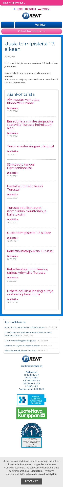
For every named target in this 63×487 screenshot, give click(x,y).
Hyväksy (31, 481)
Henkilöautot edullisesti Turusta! (25, 187)
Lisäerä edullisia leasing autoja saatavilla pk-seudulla (30, 292)
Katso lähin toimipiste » (31, 31)
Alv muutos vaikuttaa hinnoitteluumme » (25, 327)
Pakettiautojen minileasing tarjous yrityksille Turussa (27, 270)
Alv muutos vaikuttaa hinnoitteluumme (23, 101)
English (30, 9)
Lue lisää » (12, 107)
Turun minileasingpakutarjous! (30, 146)
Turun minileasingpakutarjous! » (20, 340)
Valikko (38, 24)
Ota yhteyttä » (14, 3)
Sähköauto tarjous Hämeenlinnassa (21, 166)
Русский (43, 9)
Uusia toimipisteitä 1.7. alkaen (29, 233)
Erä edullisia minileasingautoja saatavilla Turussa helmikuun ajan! (30, 125)
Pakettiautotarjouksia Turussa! (30, 251)
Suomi (18, 9)
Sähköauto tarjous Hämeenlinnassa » (22, 345)
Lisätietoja (36, 471)
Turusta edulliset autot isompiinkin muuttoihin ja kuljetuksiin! (26, 211)
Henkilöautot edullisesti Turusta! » (21, 350)
